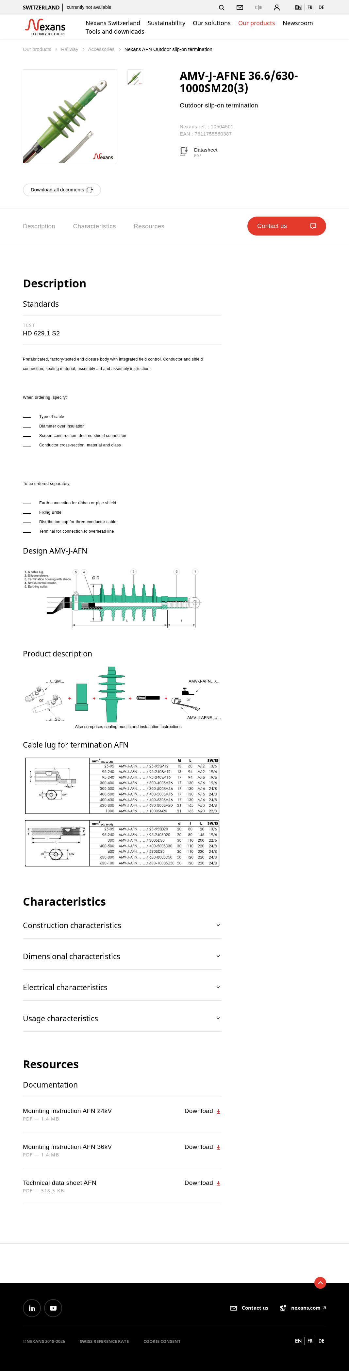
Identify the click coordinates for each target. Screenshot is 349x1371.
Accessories (102, 49)
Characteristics (94, 226)
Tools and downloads (115, 31)
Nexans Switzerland (113, 23)
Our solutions (212, 23)
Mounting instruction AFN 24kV (67, 1110)
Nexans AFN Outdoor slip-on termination (168, 49)
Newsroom (298, 23)
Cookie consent (162, 1341)
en (298, 7)
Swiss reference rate (104, 1341)
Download (203, 1111)
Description (39, 226)
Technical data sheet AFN (59, 1182)
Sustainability (166, 23)
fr (309, 7)
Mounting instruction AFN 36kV (67, 1146)
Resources (149, 226)
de (321, 7)
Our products (256, 23)
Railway (70, 49)
